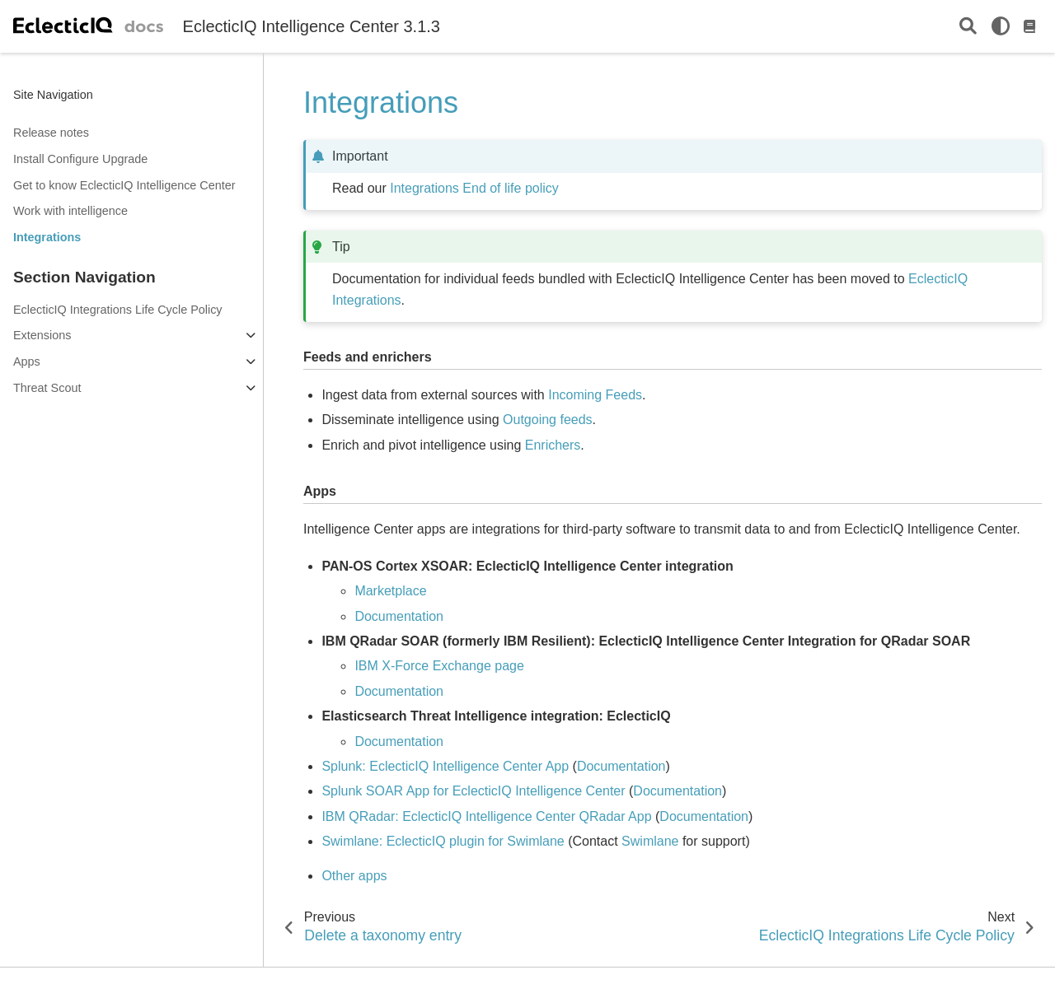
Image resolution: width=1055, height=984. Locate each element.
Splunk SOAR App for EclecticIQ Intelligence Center (473, 791)
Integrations (47, 237)
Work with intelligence (70, 210)
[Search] (968, 26)
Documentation (398, 741)
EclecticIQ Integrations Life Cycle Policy (118, 309)
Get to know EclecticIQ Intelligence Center (124, 185)
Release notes (51, 132)
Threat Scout (47, 387)
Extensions (42, 335)
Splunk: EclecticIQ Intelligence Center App (445, 766)
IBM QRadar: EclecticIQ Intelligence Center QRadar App (486, 816)
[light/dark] (1000, 26)
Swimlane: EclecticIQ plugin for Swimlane (442, 841)
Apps (26, 361)
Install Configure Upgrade (80, 159)
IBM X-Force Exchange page (438, 666)
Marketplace (390, 591)
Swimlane (649, 841)
